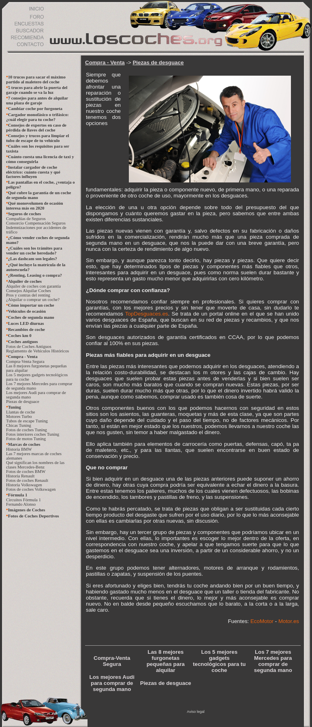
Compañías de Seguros (26, 218)
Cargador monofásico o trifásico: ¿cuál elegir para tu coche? (37, 117)
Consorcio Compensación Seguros (36, 223)
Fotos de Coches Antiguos (28, 346)
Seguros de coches (24, 214)
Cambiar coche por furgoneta (35, 108)
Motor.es (288, 621)
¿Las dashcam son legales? (32, 258)
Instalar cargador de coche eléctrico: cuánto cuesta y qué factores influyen (33, 172)
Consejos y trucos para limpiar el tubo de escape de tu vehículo (37, 138)
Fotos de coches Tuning (26, 430)
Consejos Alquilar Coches (28, 290)
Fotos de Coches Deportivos (33, 516)
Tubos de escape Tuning (27, 421)
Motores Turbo (19, 416)
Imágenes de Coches (26, 510)
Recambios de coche (26, 329)
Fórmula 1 (18, 495)
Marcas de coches (24, 444)
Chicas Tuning (18, 425)
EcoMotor (262, 621)
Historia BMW (19, 449)
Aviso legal (195, 712)
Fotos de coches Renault (27, 480)
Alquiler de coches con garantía (33, 286)
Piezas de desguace (22, 401)
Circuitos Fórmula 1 (23, 500)
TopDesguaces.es (146, 314)
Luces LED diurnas (26, 323)
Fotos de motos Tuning (26, 439)
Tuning (14, 407)
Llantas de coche (20, 412)
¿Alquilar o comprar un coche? (33, 299)
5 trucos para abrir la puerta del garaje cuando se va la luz (36, 90)
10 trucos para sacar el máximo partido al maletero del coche (36, 79)
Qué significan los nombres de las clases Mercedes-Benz (35, 464)
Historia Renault (20, 476)
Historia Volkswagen (24, 485)
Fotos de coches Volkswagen (31, 489)
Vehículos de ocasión (27, 311)
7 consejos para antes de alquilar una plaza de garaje (37, 100)
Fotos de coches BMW (25, 471)
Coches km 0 (20, 335)
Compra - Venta (23, 356)
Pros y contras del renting (28, 295)
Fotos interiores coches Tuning (32, 434)
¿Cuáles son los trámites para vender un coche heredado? (34, 250)
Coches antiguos (23, 341)
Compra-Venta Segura (25, 361)
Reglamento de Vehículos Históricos (37, 351)
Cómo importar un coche (31, 305)
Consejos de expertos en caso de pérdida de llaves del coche (36, 127)
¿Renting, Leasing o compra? (35, 275)
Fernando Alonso (21, 504)
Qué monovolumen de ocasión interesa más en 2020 (34, 205)
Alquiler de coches (25, 281)
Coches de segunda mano (31, 317)
